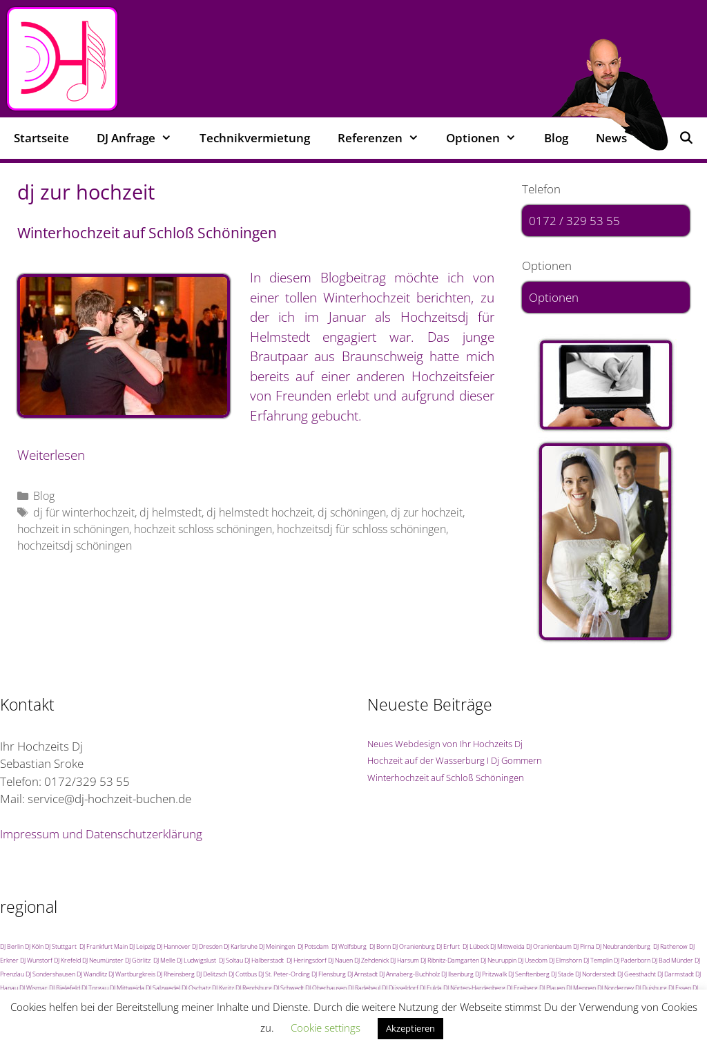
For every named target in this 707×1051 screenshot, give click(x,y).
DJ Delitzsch (211, 974)
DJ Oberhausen (326, 987)
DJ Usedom (533, 960)
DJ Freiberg (522, 987)
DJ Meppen (581, 987)
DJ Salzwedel (163, 987)
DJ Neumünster (103, 960)
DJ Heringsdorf (307, 960)
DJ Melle (164, 960)
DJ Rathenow (670, 946)
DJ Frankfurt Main (103, 946)
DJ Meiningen (277, 946)
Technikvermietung (255, 138)
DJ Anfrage (141, 138)
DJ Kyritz (223, 987)
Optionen (488, 138)
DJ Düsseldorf (400, 987)
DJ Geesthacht (636, 974)
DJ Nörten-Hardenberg (474, 987)
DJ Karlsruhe (241, 946)
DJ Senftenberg (529, 974)
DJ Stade (562, 974)
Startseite (41, 138)
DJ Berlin (11, 946)
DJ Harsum (404, 960)
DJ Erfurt (448, 946)
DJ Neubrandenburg (623, 946)
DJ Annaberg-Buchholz (409, 974)
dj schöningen (352, 512)
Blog (556, 138)
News (611, 138)
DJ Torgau (94, 987)
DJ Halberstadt (264, 960)
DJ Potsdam (313, 946)
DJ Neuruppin (498, 960)
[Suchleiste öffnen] (685, 138)
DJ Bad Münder (672, 960)
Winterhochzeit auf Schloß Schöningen (147, 232)
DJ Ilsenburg (457, 974)
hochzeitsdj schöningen (74, 545)
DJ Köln (34, 946)
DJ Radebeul (364, 987)
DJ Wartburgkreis (131, 974)
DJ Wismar (33, 987)
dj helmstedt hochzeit (259, 512)
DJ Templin (597, 960)
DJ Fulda (431, 987)
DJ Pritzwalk (491, 974)
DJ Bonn (380, 946)
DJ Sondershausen (50, 974)
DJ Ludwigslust (196, 960)
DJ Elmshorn (565, 960)
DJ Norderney (615, 987)
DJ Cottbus (243, 974)
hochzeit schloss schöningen (203, 529)
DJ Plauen (552, 987)
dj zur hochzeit (427, 512)
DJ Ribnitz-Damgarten (449, 960)
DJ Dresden (207, 946)
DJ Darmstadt (675, 974)
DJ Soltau (231, 960)
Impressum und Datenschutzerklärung (101, 834)
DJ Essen (679, 987)
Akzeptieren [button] (410, 1028)
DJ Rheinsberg (176, 974)
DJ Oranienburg (413, 946)
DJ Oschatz (196, 987)
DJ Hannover (174, 946)
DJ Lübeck (476, 946)
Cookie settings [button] (325, 1027)
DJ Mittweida (507, 946)
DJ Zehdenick (371, 960)
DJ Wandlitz (92, 974)
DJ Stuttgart (61, 946)
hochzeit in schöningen (73, 529)
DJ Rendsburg (253, 987)
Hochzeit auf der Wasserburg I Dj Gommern (454, 760)
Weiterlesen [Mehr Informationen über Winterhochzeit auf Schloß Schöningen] (51, 455)
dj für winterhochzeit (84, 512)
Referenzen (385, 138)
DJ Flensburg (328, 974)
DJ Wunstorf (36, 960)
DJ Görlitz (138, 960)
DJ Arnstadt (362, 974)
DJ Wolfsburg (349, 946)
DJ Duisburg (651, 987)
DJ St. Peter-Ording (284, 974)
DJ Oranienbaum (549, 946)
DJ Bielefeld (64, 987)
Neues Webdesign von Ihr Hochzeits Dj (445, 743)
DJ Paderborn (632, 960)
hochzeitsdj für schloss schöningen (361, 529)
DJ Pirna (583, 946)
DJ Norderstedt (595, 974)
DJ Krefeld (67, 960)
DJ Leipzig (142, 946)
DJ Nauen (340, 960)
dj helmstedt (170, 512)
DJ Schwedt (288, 987)
